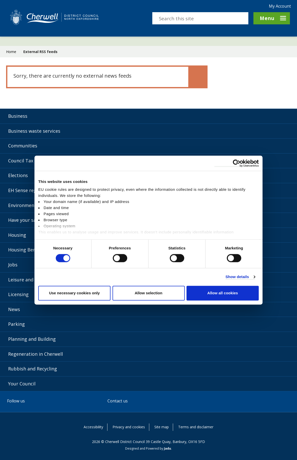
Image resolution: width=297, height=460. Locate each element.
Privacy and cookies (129, 426)
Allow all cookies (222, 293)
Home (11, 51)
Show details (237, 277)
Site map (161, 426)
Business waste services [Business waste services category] (34, 131)
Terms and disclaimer (195, 426)
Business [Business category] (17, 116)
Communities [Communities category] (22, 146)
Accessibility (93, 426)
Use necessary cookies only (74, 293)
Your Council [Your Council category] (21, 384)
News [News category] (14, 309)
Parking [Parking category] (16, 324)
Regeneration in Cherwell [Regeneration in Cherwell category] (35, 354)
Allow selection (148, 293)
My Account (280, 6)
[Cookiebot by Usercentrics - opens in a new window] (236, 163)
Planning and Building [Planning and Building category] (32, 339)
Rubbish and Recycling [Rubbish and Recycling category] (32, 369)
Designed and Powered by (148, 448)
